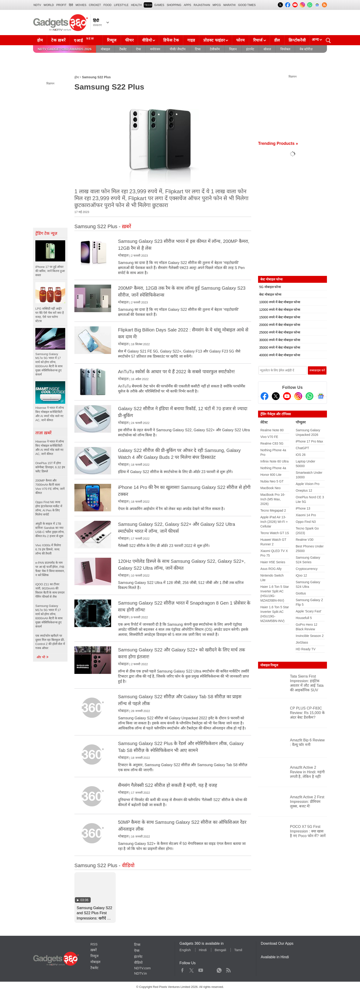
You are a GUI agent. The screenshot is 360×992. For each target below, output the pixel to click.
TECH (148, 5)
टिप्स (197, 49)
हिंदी (71, 5)
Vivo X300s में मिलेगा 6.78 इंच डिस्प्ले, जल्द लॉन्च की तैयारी (48, 549)
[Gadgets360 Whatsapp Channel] (309, 396)
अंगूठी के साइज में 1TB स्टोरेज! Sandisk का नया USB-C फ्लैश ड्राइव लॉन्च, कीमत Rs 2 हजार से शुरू (50, 530)
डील (277, 40)
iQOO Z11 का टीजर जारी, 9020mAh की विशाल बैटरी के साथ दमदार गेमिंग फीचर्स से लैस (50, 590)
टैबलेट (123, 49)
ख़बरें (93, 950)
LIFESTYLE (121, 5)
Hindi (203, 950)
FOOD (108, 5)
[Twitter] (276, 396)
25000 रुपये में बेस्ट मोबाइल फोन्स (279, 332)
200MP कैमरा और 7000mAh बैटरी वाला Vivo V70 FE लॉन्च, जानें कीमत (50, 487)
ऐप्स (138, 49)
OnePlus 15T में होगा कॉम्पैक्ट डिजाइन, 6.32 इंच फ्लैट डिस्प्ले (50, 467)
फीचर (129, 40)
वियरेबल (285, 49)
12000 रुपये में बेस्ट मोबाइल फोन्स (279, 309)
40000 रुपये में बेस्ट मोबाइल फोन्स (279, 355)
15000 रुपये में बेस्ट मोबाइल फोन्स (279, 317)
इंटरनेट (250, 49)
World (49, 5)
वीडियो (147, 40)
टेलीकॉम (215, 49)
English (185, 950)
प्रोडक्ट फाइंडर (214, 40)
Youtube (201, 969)
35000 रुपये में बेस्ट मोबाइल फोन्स (279, 347)
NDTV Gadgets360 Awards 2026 (64, 49)
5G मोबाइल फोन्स (270, 287)
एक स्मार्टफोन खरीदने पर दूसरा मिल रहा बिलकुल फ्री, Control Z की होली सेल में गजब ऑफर (50, 642)
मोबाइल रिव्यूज (269, 665)
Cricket (95, 5)
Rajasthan (202, 5)
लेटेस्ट (264, 422)
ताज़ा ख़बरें (43, 433)
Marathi (229, 5)
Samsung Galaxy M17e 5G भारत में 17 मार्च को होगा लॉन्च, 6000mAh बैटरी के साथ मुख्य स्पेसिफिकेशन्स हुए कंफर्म (49, 616)
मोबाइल (105, 49)
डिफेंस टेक (171, 40)
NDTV (37, 5)
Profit (61, 5)
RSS (94, 944)
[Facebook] (264, 396)
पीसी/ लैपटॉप (178, 49)
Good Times (247, 5)
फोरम (240, 40)
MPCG (217, 5)
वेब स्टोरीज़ (306, 49)
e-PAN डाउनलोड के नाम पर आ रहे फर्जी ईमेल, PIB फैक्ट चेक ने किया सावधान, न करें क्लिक (50, 569)
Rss (228, 969)
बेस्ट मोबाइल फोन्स (270, 294)
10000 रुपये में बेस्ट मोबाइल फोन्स (279, 302)
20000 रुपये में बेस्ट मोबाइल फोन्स (279, 325)
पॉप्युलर (301, 422)
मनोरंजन (155, 49)
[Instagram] (298, 396)
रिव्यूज (112, 40)
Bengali (220, 950)
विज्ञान (233, 49)
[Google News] (321, 396)
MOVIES (81, 5)
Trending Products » (278, 143)
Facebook (182, 969)
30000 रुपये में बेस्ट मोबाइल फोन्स (279, 340)
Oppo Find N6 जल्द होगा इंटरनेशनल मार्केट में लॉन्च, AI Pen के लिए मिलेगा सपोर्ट (48, 508)
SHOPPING (174, 5)
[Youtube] (287, 396)
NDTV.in (140, 973)
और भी (43, 657)
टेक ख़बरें (58, 40)
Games (159, 5)
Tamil (238, 950)
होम (40, 40)
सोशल (267, 49)
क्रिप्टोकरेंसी (297, 40)
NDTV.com (142, 968)
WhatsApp (219, 969)
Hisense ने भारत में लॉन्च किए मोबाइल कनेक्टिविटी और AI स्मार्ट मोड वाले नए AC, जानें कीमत (49, 448)
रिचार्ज (258, 40)
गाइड (191, 40)
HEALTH (136, 5)
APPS (187, 5)
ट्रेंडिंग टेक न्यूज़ (46, 233)
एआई (84, 40)
